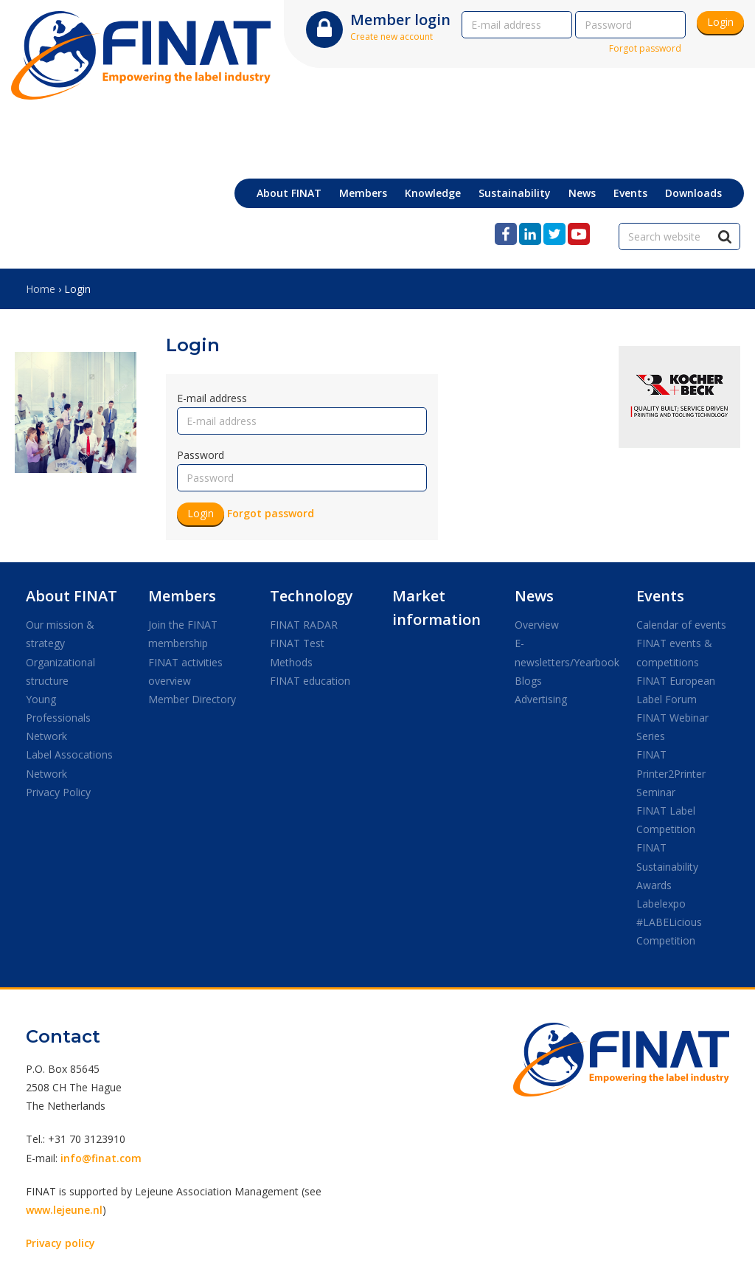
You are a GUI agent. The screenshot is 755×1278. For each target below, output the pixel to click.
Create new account (391, 36)
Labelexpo (661, 904)
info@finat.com (101, 1158)
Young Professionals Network (58, 717)
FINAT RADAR (304, 625)
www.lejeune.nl (64, 1210)
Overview (537, 625)
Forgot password (645, 48)
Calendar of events (681, 625)
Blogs (528, 681)
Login (720, 22)
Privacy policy (60, 1243)
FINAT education (310, 681)
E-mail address (212, 398)
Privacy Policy (58, 792)
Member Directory (192, 699)
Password (200, 455)
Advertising (541, 699)
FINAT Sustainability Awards (667, 865)
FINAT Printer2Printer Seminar (671, 772)
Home (40, 289)
